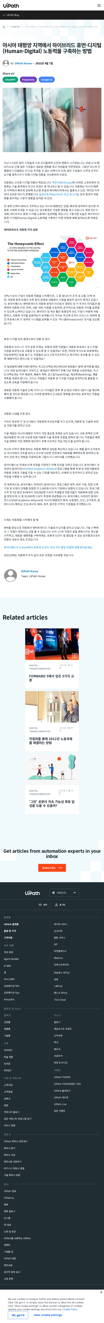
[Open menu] (99, 5)
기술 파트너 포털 (12, 1175)
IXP (55, 944)
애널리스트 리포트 (63, 1028)
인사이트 (58, 930)
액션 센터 (8, 952)
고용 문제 (8, 1278)
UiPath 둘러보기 (62, 1090)
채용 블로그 (9, 1211)
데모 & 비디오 (61, 1062)
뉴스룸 (7, 1218)
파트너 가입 (9, 1154)
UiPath (60, 1104)
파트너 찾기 (9, 1148)
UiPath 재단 (10, 1258)
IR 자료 (7, 1224)
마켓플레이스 (60, 951)
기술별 (7, 1035)
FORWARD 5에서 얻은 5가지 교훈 (51, 678)
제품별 (7, 1028)
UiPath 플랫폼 (11, 924)
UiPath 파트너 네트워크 (15, 1141)
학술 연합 (8, 1057)
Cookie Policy (69, 1320)
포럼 (6, 1105)
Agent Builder (11, 958)
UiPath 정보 (10, 1191)
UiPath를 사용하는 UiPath (17, 1238)
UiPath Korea (23, 63)
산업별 (7, 1022)
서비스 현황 (9, 1125)
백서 (56, 1042)
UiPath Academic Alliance (40, 469)
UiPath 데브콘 (61, 1097)
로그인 (60, 904)
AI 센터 (7, 965)
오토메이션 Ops (11, 992)
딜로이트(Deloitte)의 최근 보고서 (58, 194)
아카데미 (8, 1050)
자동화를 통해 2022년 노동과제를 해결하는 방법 (50, 740)
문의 (43, 904)
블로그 (57, 1022)
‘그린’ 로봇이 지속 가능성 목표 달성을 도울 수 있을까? (52, 803)
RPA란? (8, 1070)
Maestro (58, 958)
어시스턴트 (9, 979)
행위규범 (8, 1265)
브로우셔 (58, 1055)
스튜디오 (58, 986)
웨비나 (57, 1049)
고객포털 (8, 1091)
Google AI (46, 79)
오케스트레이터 (61, 964)
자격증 (7, 1063)
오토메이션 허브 (11, 986)
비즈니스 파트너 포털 (14, 1168)
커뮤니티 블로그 (11, 1112)
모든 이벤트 (59, 1110)
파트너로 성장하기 (13, 1161)
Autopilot (9, 999)
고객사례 (58, 1035)
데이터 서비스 (60, 924)
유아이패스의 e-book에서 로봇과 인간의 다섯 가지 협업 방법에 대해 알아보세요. (48, 547)
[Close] (101, 1303)
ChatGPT (10, 79)
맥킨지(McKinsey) (62, 182)
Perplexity (28, 79)
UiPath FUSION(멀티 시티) (67, 1083)
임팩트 (7, 1245)
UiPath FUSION (62, 1077)
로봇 (56, 979)
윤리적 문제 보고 (12, 1272)
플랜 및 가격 (10, 930)
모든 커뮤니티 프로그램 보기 (17, 1118)
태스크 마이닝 (60, 992)
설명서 (7, 1098)
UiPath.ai (9, 1197)
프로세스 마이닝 (61, 972)
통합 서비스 (59, 937)
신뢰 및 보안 (10, 1231)
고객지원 (8, 937)
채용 (6, 1204)
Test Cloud (60, 999)
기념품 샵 (8, 1251)
